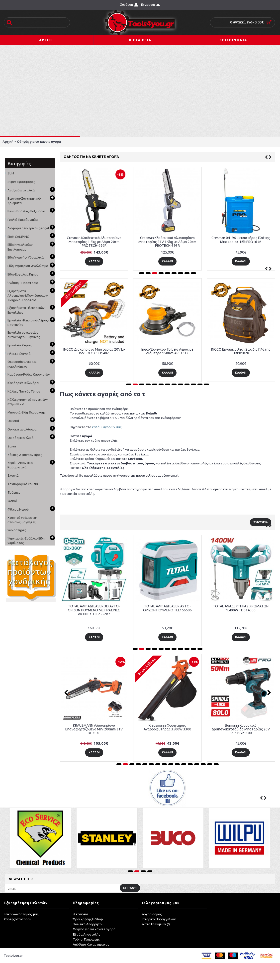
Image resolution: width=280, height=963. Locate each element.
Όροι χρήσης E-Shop (88, 919)
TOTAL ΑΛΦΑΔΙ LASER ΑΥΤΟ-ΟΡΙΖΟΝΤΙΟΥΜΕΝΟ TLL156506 (167, 608)
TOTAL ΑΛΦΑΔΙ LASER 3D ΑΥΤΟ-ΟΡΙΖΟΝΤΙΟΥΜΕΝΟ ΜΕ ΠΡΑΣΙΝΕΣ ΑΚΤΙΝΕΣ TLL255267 (94, 610)
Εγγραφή (130, 887)
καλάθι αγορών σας (106, 427)
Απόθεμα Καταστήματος (91, 944)
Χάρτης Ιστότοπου (17, 919)
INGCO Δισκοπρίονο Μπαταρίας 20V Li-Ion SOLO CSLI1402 (94, 351)
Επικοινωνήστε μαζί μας (21, 914)
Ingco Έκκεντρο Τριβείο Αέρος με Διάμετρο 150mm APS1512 (167, 351)
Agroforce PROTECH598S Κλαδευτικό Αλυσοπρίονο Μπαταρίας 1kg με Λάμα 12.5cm (136, 242)
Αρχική (7, 141)
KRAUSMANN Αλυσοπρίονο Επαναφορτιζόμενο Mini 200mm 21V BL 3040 (94, 729)
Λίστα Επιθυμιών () (156, 924)
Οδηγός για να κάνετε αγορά (39, 141)
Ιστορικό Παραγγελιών (159, 919)
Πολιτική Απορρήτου (88, 924)
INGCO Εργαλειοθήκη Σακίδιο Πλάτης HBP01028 (240, 351)
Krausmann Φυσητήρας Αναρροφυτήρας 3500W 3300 (167, 727)
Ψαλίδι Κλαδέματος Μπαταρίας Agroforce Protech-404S (63, 240)
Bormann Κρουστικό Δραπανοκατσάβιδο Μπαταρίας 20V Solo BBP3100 (241, 729)
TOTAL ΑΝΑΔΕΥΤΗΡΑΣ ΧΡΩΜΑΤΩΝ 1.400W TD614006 (241, 608)
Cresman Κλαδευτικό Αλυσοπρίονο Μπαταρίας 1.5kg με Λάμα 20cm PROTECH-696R (210, 242)
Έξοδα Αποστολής (86, 934)
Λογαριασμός (152, 914)
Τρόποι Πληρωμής (86, 939)
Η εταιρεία (80, 914)
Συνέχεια (260, 522)
